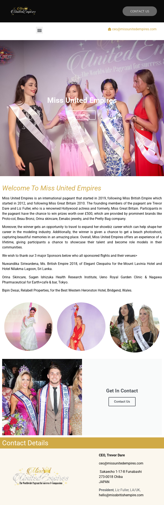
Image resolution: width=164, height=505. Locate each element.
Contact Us (122, 401)
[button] (39, 30)
